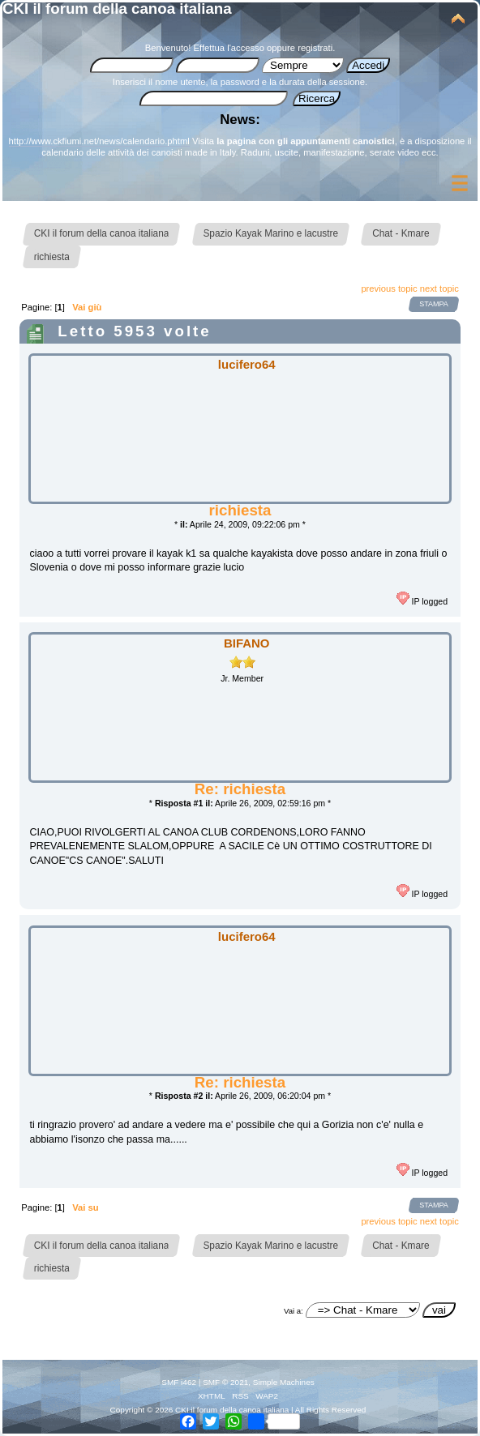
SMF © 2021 (225, 1382)
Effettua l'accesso (229, 48)
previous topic (389, 288)
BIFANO (247, 643)
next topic (439, 288)
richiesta (240, 510)
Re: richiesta (240, 788)
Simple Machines (284, 1382)
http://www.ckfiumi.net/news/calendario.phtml (99, 141)
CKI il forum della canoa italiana (117, 8)
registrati (315, 48)
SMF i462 (178, 1382)
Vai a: (293, 1310)
